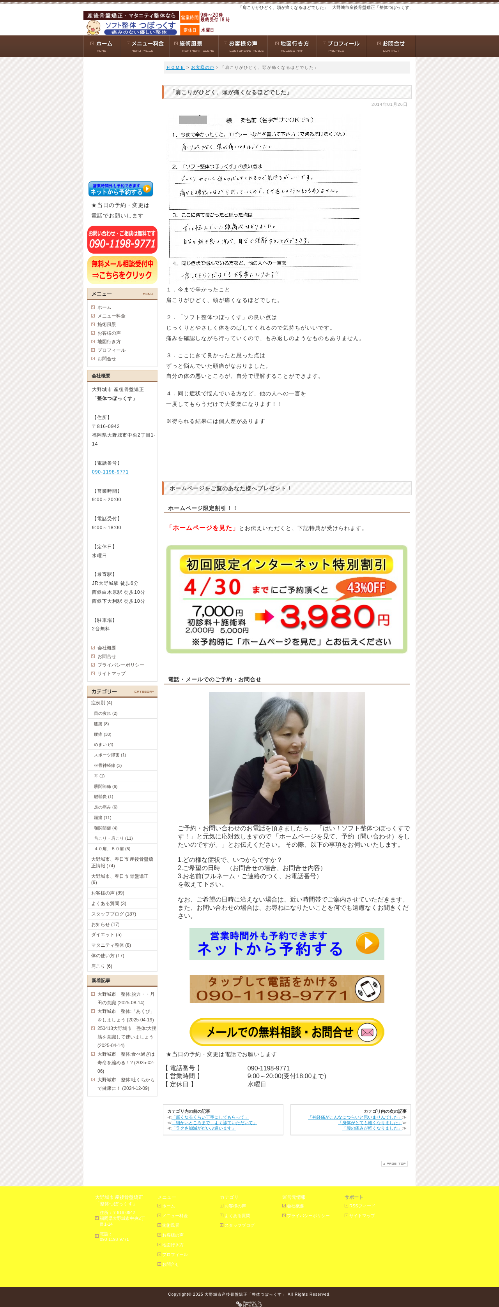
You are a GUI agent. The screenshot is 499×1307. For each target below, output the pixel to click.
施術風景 (106, 324)
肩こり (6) (101, 966)
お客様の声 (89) (107, 893)
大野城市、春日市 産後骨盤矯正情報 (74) (122, 862)
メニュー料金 (111, 316)
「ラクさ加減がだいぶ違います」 (204, 1128)
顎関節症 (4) (106, 828)
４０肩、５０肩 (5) (112, 848)
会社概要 (106, 648)
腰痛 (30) (102, 734)
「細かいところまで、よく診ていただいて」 (214, 1122)
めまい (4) (103, 744)
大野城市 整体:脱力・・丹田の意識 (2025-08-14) (126, 998)
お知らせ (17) (105, 924)
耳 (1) (99, 776)
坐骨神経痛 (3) (108, 765)
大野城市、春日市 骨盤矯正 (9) (120, 880)
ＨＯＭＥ (175, 67)
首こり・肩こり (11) (113, 838)
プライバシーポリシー (120, 665)
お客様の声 (202, 67)
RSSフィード (362, 1205)
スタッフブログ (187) (113, 914)
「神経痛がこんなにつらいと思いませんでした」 (355, 1117)
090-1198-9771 (110, 472)
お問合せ (106, 358)
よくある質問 (237, 1215)
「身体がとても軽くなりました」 (370, 1122)
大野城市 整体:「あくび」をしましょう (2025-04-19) (126, 1016)
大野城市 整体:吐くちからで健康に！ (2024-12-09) (126, 1084)
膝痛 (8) (101, 723)
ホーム (104, 307)
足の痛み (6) (106, 807)
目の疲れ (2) (106, 713)
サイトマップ (111, 673)
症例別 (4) (101, 702)
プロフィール (111, 350)
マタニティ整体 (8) (111, 945)
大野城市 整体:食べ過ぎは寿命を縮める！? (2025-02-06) (126, 1062)
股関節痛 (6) (106, 786)
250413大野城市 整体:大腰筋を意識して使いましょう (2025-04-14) (126, 1037)
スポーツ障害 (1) (110, 755)
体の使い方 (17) (107, 955)
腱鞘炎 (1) (103, 796)
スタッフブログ (240, 1225)
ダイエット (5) (106, 934)
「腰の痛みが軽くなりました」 (372, 1128)
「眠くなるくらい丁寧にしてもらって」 (210, 1117)
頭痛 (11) (102, 817)
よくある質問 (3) (108, 903)
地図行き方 (109, 341)
